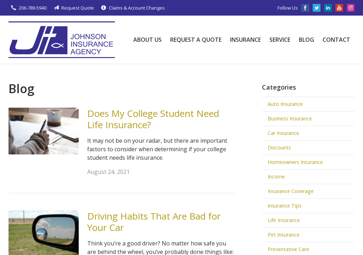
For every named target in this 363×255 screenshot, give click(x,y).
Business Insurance (290, 118)
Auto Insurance (285, 104)
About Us (147, 40)
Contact (336, 40)
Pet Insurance (284, 234)
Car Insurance (283, 133)
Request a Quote (196, 40)
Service (279, 40)
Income (276, 176)
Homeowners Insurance (295, 162)
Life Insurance (284, 220)
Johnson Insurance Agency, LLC (62, 39)
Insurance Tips (285, 205)
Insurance (245, 40)
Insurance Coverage (291, 191)
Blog (306, 40)
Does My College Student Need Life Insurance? (153, 119)
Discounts (279, 147)
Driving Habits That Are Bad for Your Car (153, 222)
